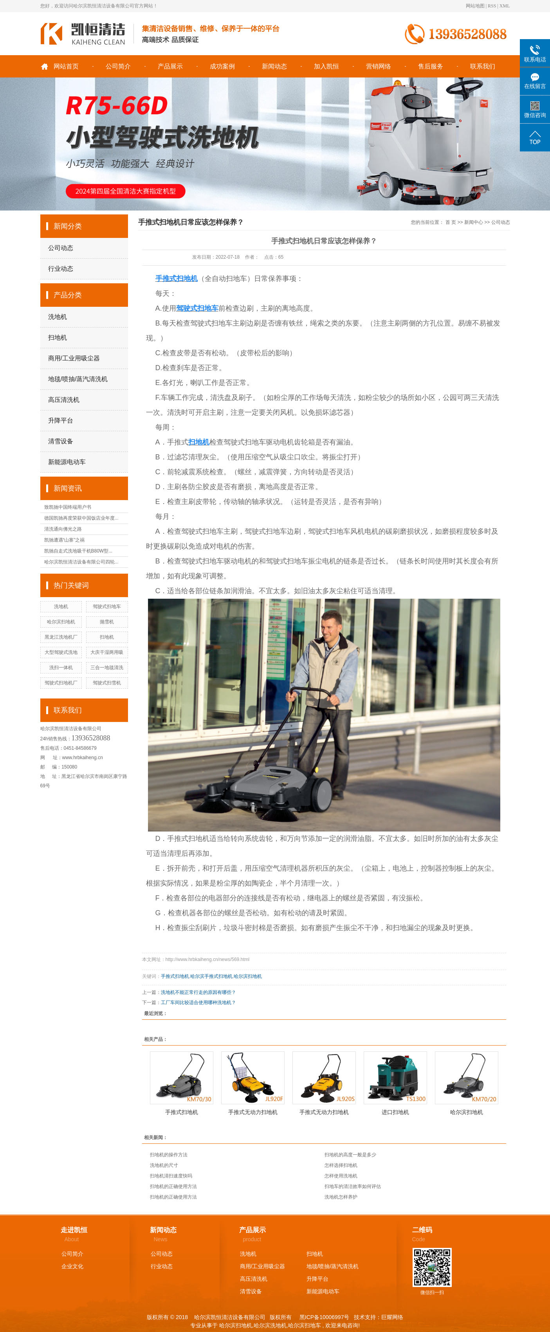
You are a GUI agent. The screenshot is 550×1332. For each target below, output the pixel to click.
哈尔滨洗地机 (270, 1325)
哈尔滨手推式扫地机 (211, 976)
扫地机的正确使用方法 (173, 1186)
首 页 (450, 222)
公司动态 (60, 248)
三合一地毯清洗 (106, 667)
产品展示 (170, 66)
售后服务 (430, 66)
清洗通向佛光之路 (63, 529)
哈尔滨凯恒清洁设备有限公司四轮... (81, 562)
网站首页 (66, 66)
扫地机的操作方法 (169, 1154)
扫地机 (57, 337)
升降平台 (60, 420)
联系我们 (482, 66)
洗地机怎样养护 (341, 1197)
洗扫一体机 (61, 667)
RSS (492, 6)
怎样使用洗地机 (341, 1176)
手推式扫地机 (175, 976)
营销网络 (378, 66)
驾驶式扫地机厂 (61, 683)
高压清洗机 (63, 399)
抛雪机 (107, 622)
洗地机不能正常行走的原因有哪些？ (198, 992)
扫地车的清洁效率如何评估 (353, 1186)
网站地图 (475, 6)
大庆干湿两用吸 (106, 652)
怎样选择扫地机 (341, 1165)
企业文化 (72, 1266)
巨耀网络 (392, 1317)
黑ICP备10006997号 (324, 1317)
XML (505, 6)
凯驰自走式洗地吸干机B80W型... (78, 551)
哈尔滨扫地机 (61, 622)
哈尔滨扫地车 (304, 1325)
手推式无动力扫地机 (253, 1112)
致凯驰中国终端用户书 (67, 507)
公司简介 (118, 66)
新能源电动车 (67, 462)
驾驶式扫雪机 (107, 683)
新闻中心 (473, 222)
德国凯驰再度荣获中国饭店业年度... (81, 518)
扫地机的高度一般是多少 (350, 1154)
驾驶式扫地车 (107, 606)
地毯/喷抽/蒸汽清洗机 (78, 379)
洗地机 (57, 316)
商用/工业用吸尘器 (74, 358)
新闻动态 (274, 66)
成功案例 (222, 66)
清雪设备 (60, 441)
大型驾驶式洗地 (61, 652)
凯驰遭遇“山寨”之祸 (64, 540)
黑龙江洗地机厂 (61, 637)
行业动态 (60, 268)
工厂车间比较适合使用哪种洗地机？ (198, 1002)
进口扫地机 (395, 1112)
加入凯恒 (326, 66)
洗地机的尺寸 (164, 1165)
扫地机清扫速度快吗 (171, 1176)
